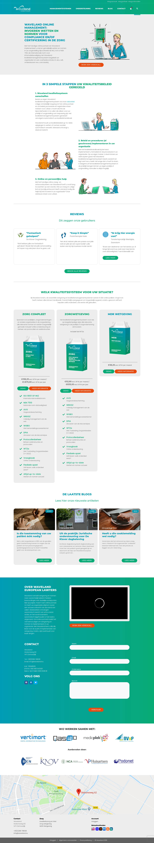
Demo (23, 388)
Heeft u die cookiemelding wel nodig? (119, 535)
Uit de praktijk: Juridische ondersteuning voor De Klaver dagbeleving (76, 536)
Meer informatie (40, 388)
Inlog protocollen (134, 1)
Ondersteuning (83, 9)
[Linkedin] (31, 682)
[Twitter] (35, 682)
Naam (99, 645)
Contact (121, 9)
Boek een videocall (91, 65)
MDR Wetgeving (46, 826)
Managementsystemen (60, 9)
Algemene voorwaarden (68, 840)
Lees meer (44, 560)
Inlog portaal (122, 1)
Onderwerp (99, 671)
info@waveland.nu (36, 661)
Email (99, 659)
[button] (137, 8)
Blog (110, 9)
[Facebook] (26, 682)
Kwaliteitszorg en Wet (48, 821)
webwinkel (70, 102)
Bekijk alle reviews (77, 271)
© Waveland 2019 (101, 840)
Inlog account (112, 1)
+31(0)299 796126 (33, 659)
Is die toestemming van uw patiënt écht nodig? (34, 535)
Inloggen (94, 821)
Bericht (99, 689)
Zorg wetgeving (46, 824)
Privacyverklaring (86, 840)
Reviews (99, 9)
